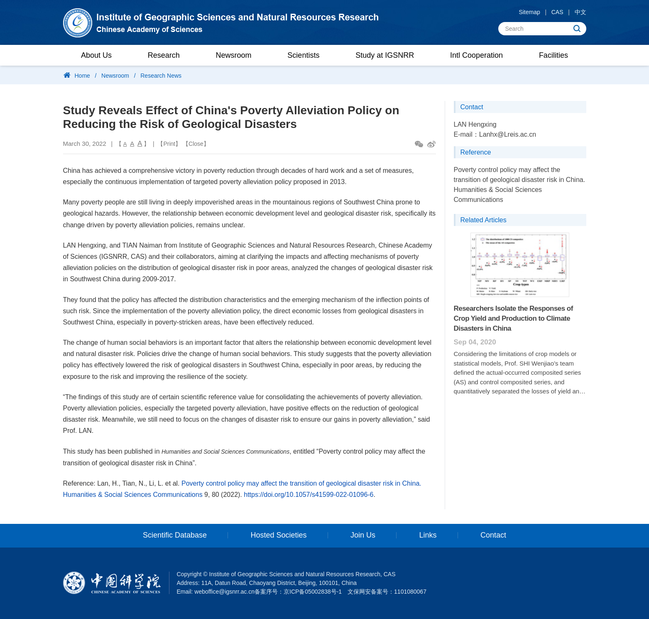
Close (196, 143)
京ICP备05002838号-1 (313, 591)
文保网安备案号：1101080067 (387, 591)
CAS (557, 12)
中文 (580, 12)
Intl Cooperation (476, 55)
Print (169, 143)
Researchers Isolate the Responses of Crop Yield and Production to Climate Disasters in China (513, 318)
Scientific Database (175, 535)
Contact (493, 535)
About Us (96, 55)
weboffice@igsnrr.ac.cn (224, 591)
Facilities (553, 55)
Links (428, 535)
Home (82, 75)
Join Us (362, 535)
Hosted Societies (279, 535)
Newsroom (234, 55)
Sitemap (529, 12)
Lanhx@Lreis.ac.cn (507, 134)
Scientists (303, 55)
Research (164, 55)
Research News (160, 75)
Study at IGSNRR (384, 55)
